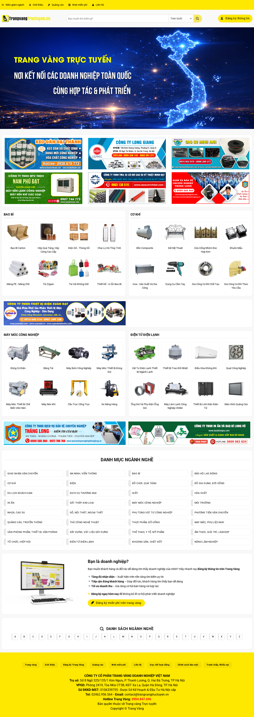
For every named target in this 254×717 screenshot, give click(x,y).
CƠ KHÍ (135, 214)
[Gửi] (198, 18)
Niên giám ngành (13, 4)
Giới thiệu (36, 4)
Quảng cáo (56, 4)
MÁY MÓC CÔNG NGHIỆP (21, 335)
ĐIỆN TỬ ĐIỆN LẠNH (145, 335)
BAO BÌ (9, 214)
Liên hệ (98, 4)
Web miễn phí (77, 4)
